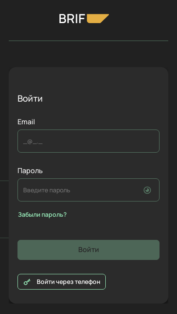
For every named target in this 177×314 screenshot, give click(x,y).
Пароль (30, 171)
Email (26, 122)
